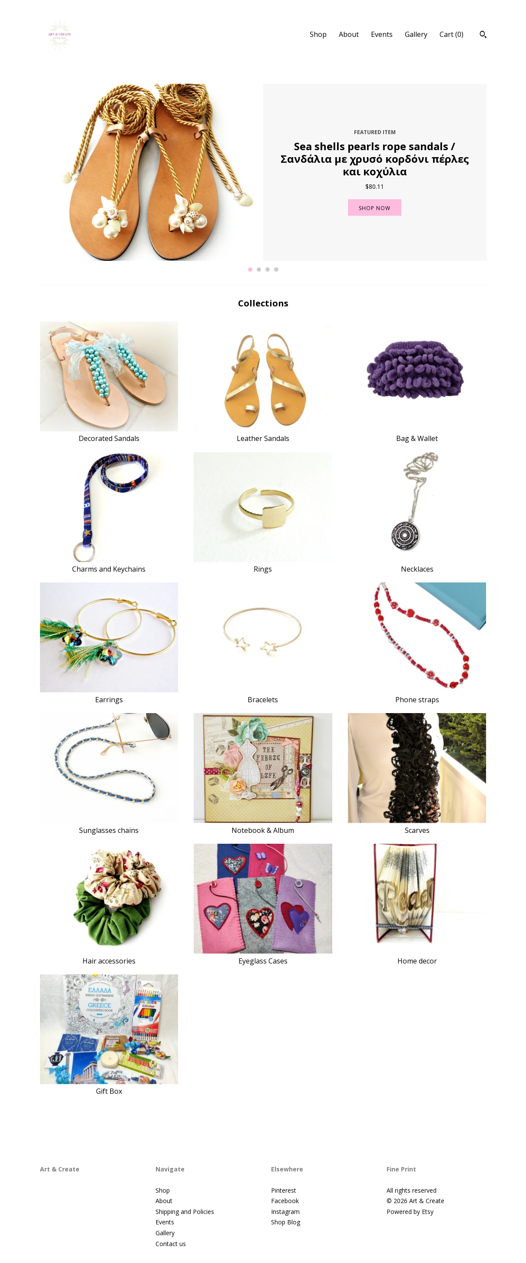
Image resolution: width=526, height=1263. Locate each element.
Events (382, 34)
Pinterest (283, 1190)
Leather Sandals (263, 433)
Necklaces (417, 564)
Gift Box (109, 1086)
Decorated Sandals (109, 433)
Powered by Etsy (410, 1211)
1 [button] (250, 269)
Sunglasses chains (109, 825)
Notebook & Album (263, 825)
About (349, 34)
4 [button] (276, 269)
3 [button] (267, 269)
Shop (318, 34)
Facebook (285, 1201)
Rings (263, 564)
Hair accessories (109, 955)
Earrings (109, 694)
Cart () (451, 34)
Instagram (285, 1211)
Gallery (416, 34)
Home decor (417, 955)
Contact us (170, 1244)
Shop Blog (285, 1222)
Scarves (417, 825)
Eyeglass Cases (263, 955)
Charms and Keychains (109, 564)
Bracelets (263, 694)
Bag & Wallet (417, 433)
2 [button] (259, 269)
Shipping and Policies (184, 1211)
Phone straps (417, 694)
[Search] (483, 35)
